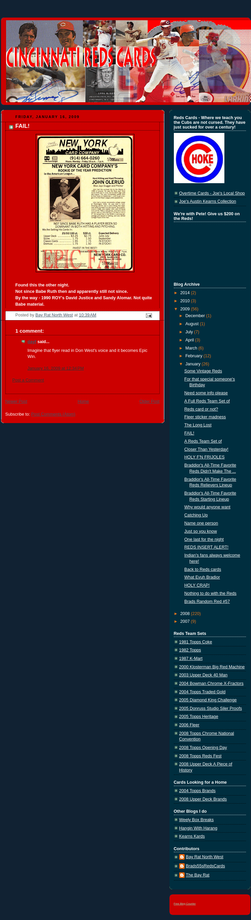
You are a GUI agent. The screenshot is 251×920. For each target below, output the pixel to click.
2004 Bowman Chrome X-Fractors (211, 683)
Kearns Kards (192, 836)
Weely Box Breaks (196, 819)
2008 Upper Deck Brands (203, 799)
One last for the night (204, 539)
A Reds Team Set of (203, 441)
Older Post (149, 401)
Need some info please (206, 393)
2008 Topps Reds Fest (200, 756)
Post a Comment (28, 380)
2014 (185, 292)
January (193, 364)
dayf (32, 341)
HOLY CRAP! (197, 585)
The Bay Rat (198, 875)
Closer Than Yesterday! (206, 449)
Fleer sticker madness (205, 417)
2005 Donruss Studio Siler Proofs (210, 708)
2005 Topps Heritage (198, 716)
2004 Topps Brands (197, 790)
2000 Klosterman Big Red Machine (212, 667)
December (195, 315)
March (191, 348)
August (192, 324)
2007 (185, 621)
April (190, 340)
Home (83, 401)
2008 (185, 613)
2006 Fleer (189, 725)
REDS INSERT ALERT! (206, 547)
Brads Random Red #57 (207, 601)
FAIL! (189, 433)
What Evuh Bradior (202, 577)
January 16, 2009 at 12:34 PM (56, 368)
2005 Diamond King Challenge (208, 700)
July (189, 332)
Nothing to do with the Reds (210, 593)
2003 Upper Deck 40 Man (203, 675)
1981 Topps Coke (195, 642)
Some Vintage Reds (203, 371)
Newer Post (16, 401)
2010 (185, 301)
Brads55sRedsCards (205, 866)
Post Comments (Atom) (53, 414)
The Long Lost (198, 425)
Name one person (201, 523)
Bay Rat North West (204, 857)
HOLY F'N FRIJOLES (204, 457)
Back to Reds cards (202, 569)
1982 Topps (190, 650)
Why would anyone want (207, 507)
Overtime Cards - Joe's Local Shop (212, 193)
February (194, 356)
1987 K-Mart (190, 658)
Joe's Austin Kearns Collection (207, 201)
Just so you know (200, 531)
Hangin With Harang (198, 828)
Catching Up (196, 515)
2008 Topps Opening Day (203, 747)
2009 (185, 309)
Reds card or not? (201, 409)
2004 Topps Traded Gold (202, 692)
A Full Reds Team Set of (207, 401)
